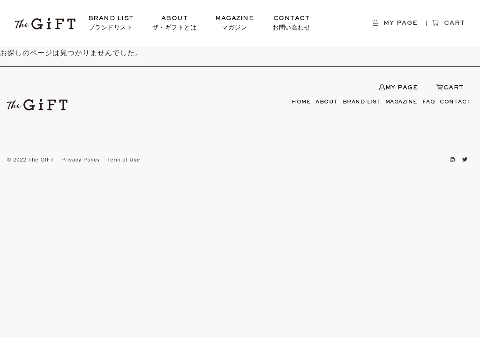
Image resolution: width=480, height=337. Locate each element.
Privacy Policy (80, 159)
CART (450, 88)
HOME (301, 102)
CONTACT (291, 24)
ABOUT (174, 24)
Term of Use (123, 159)
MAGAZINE (234, 24)
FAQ (428, 102)
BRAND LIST (111, 24)
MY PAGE (398, 88)
